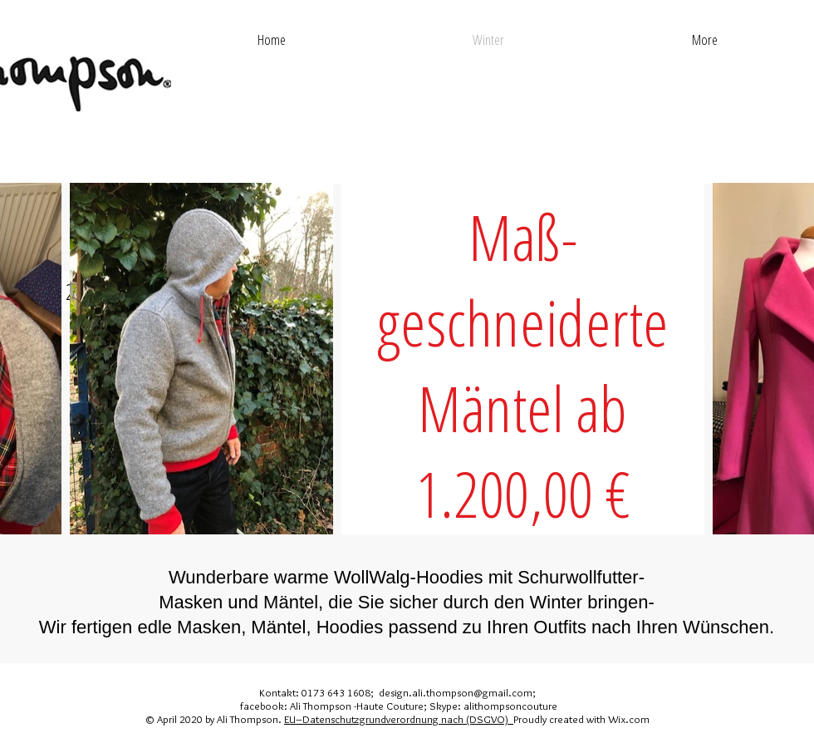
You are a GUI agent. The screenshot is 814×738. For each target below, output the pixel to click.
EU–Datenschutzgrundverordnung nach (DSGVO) (398, 719)
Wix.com (629, 719)
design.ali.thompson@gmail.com (455, 692)
